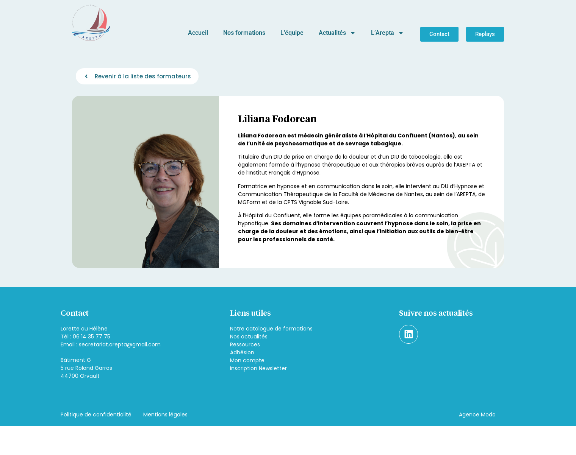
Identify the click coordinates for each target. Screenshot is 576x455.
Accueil (198, 32)
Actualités (337, 33)
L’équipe (292, 32)
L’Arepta (387, 33)
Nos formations (244, 32)
